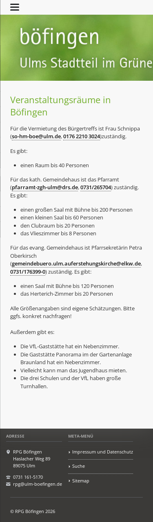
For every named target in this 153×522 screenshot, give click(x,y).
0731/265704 (95, 187)
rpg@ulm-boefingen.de (37, 484)
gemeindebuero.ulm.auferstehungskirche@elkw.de (76, 263)
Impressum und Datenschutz (102, 452)
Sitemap (80, 481)
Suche (78, 466)
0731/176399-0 (27, 271)
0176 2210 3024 (81, 136)
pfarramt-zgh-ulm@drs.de (45, 187)
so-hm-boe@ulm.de (36, 136)
